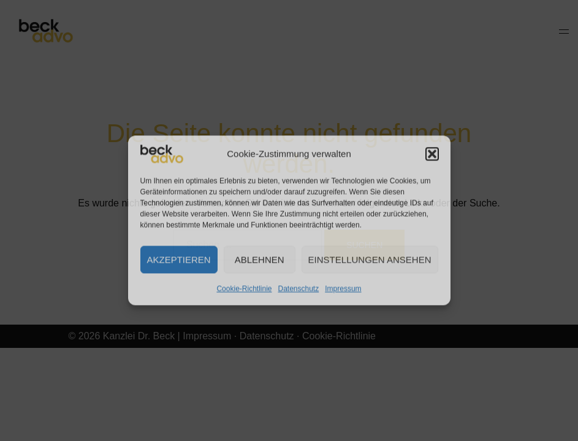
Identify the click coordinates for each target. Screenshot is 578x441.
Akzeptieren (179, 259)
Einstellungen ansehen (370, 259)
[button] (432, 154)
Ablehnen (259, 259)
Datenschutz (298, 288)
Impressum (343, 288)
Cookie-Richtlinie (244, 288)
